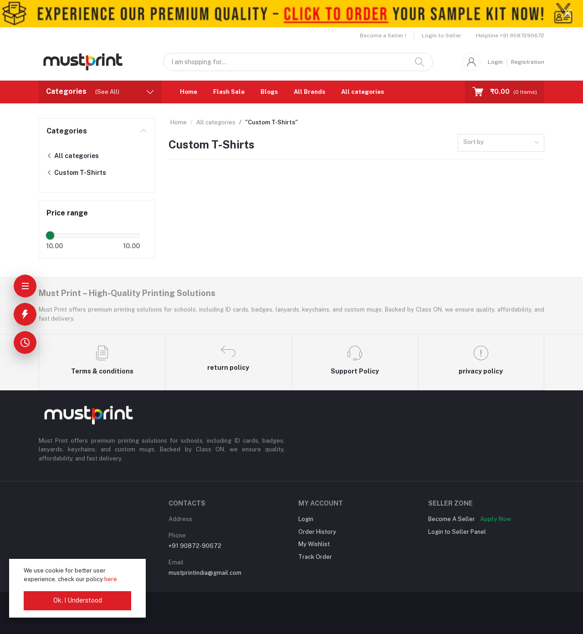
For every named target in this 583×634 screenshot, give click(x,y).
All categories (362, 91)
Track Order (315, 556)
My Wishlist (314, 544)
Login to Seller (441, 35)
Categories (66, 131)
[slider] (50, 235)
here (110, 579)
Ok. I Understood (77, 600)
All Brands (309, 91)
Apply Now (495, 519)
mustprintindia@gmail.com (205, 572)
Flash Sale (229, 91)
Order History (317, 531)
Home (188, 91)
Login (495, 62)
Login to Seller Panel (457, 531)
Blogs (269, 91)
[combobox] (501, 143)
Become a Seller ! (383, 35)
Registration (527, 62)
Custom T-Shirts (76, 172)
